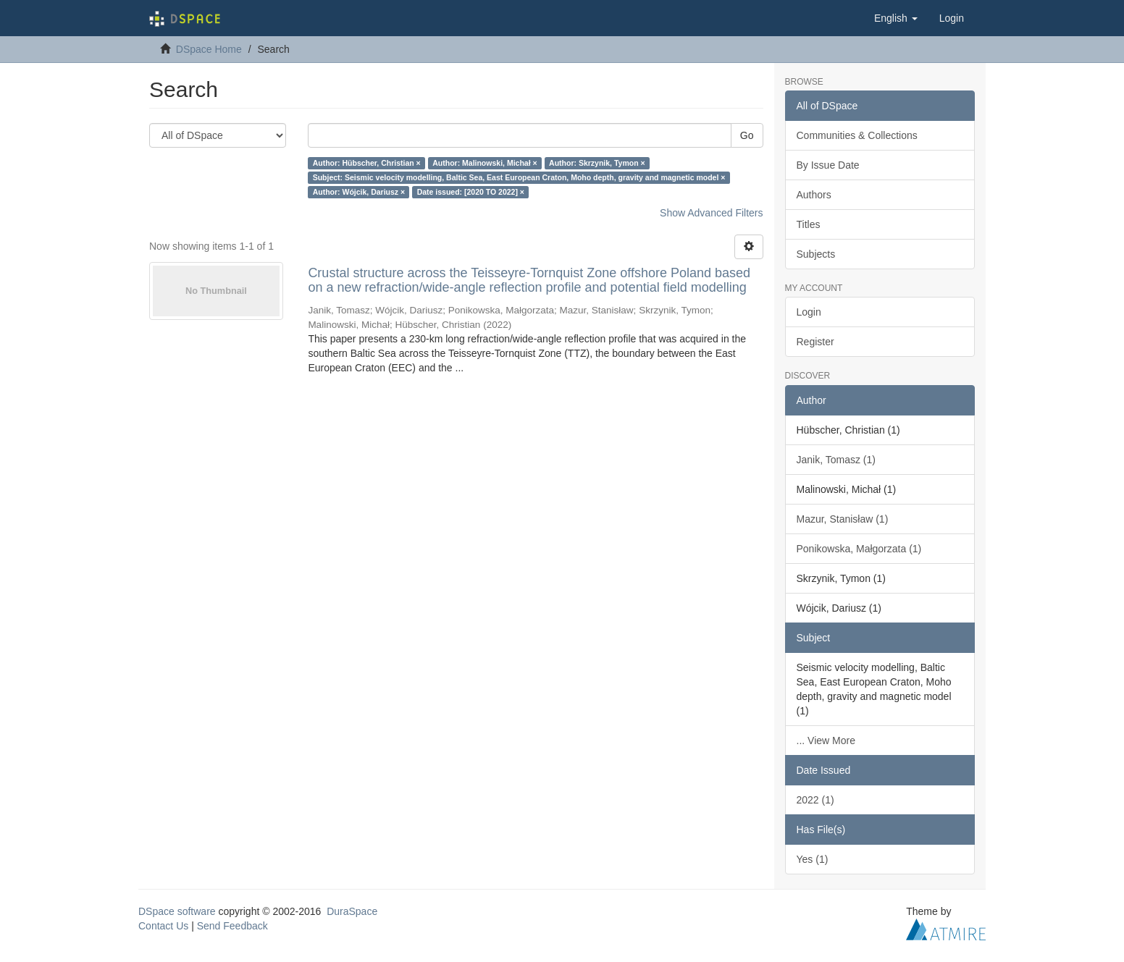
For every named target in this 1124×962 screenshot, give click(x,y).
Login (809, 312)
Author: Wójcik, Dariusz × (359, 191)
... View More (826, 740)
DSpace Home (209, 49)
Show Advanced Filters (711, 213)
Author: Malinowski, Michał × (484, 163)
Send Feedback (232, 926)
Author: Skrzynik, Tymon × (597, 163)
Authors (814, 195)
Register (815, 341)
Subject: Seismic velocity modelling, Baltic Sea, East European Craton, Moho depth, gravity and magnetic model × (519, 177)
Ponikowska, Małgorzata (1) (859, 548)
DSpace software (177, 911)
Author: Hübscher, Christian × (367, 163)
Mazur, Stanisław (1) (843, 519)
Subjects (816, 254)
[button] (895, 18)
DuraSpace (352, 911)
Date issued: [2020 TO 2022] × (470, 191)
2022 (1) (815, 800)
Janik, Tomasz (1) (836, 459)
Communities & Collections (857, 135)
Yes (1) (813, 859)
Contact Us (163, 926)
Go (747, 135)
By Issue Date (828, 165)
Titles (809, 224)
